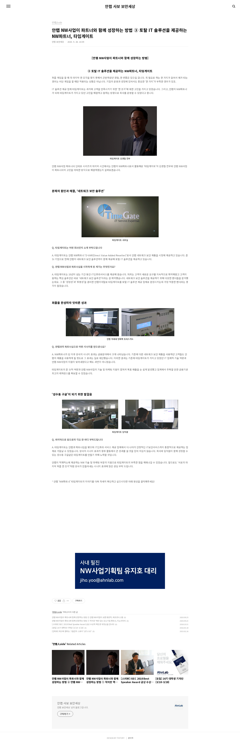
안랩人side (57, 612)
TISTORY (121, 738)
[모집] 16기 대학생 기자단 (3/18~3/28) (68, 627)
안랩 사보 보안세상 (120, 6)
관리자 (130, 738)
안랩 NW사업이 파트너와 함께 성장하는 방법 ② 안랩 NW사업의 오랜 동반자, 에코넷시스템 (87, 617)
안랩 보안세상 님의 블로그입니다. (72, 707)
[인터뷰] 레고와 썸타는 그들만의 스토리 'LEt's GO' (72, 631)
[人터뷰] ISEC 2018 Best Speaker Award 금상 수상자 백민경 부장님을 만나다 (83, 624)
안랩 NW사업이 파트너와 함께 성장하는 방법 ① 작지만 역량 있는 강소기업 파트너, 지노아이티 (89, 620)
